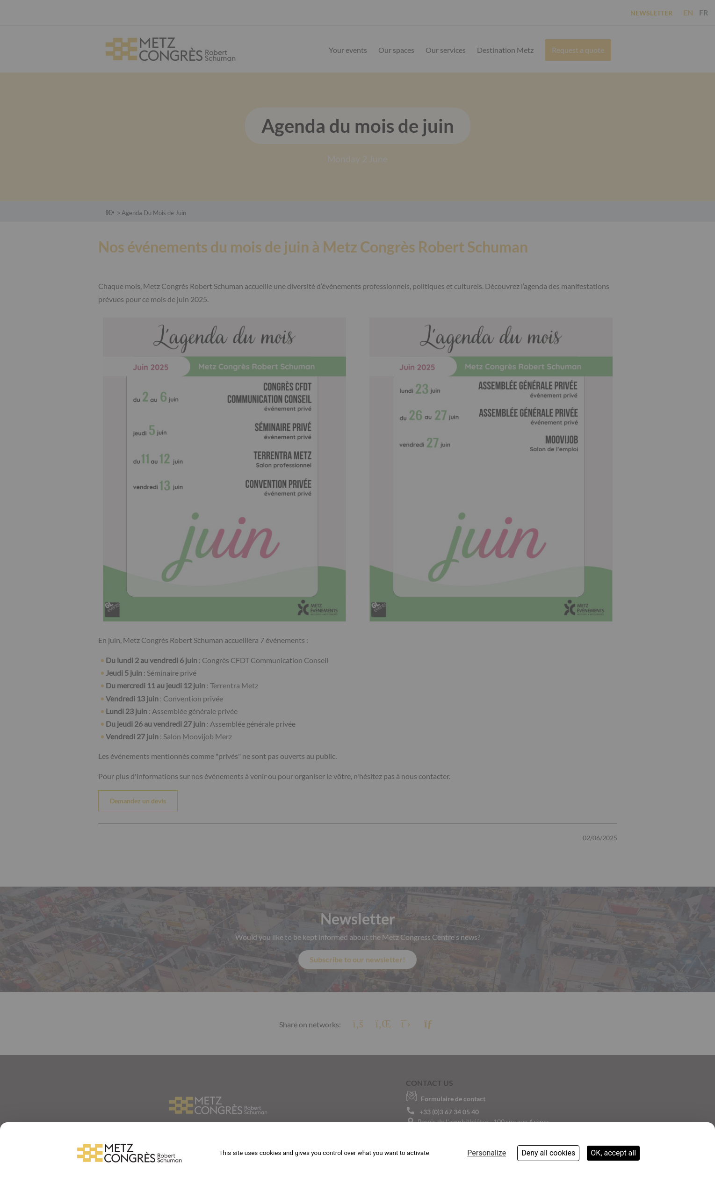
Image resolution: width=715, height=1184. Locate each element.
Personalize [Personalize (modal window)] (486, 1152)
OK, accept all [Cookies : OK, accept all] (613, 1152)
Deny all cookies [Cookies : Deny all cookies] (548, 1152)
